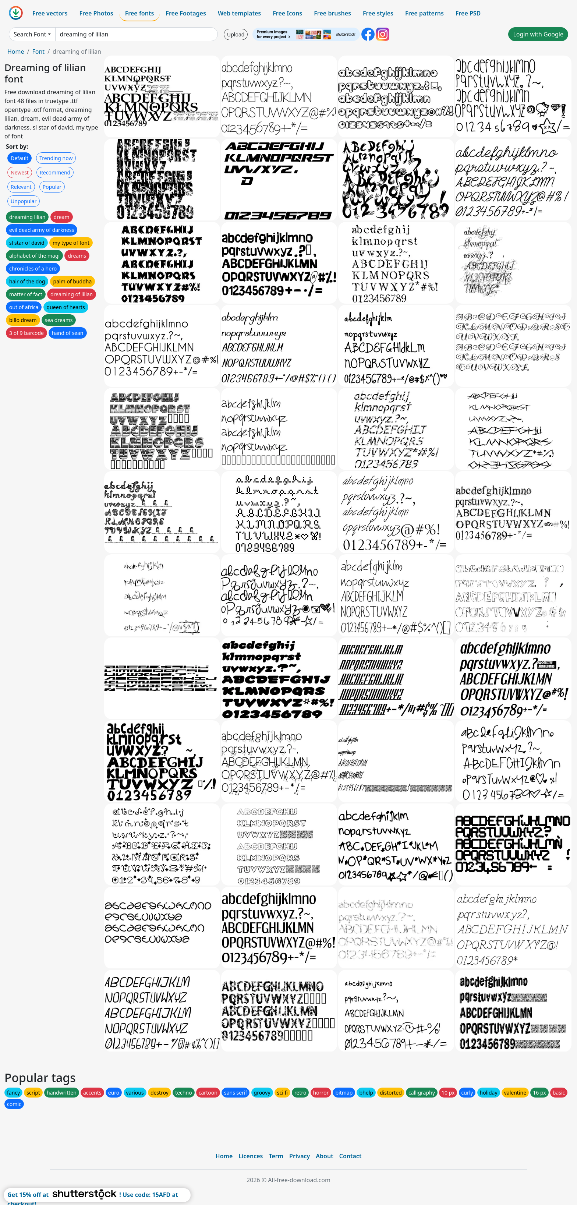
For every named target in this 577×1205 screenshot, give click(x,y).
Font (38, 51)
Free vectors (49, 13)
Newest (20, 172)
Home (15, 51)
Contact (350, 1156)
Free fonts (139, 13)
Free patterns (424, 13)
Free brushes (332, 13)
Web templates (239, 13)
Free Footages (186, 13)
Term (276, 1156)
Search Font (30, 34)
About (324, 1156)
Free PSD (468, 13)
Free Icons (287, 13)
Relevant (21, 186)
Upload (235, 34)
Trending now (55, 158)
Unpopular (23, 201)
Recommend (55, 172)
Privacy (299, 1156)
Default (19, 158)
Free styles (378, 13)
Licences (250, 1156)
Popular (52, 186)
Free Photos (96, 13)
